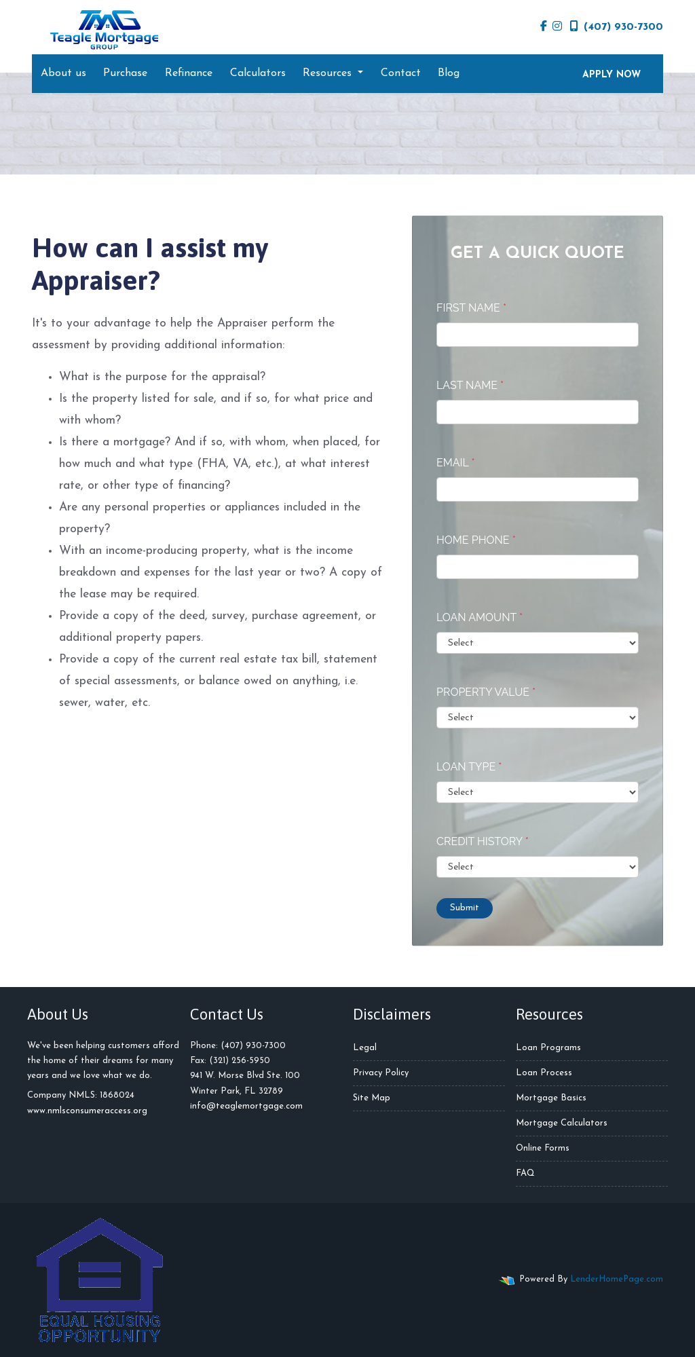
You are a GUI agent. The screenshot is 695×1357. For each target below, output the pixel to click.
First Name (471, 307)
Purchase (125, 73)
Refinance (188, 73)
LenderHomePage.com (616, 1279)
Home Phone (476, 540)
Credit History (482, 841)
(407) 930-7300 (616, 26)
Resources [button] (329, 73)
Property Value (486, 692)
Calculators (258, 73)
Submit (464, 908)
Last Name (470, 385)
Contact (401, 73)
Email (455, 462)
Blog (448, 73)
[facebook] (543, 27)
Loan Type (469, 766)
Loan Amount (479, 617)
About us (63, 73)
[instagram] (557, 27)
